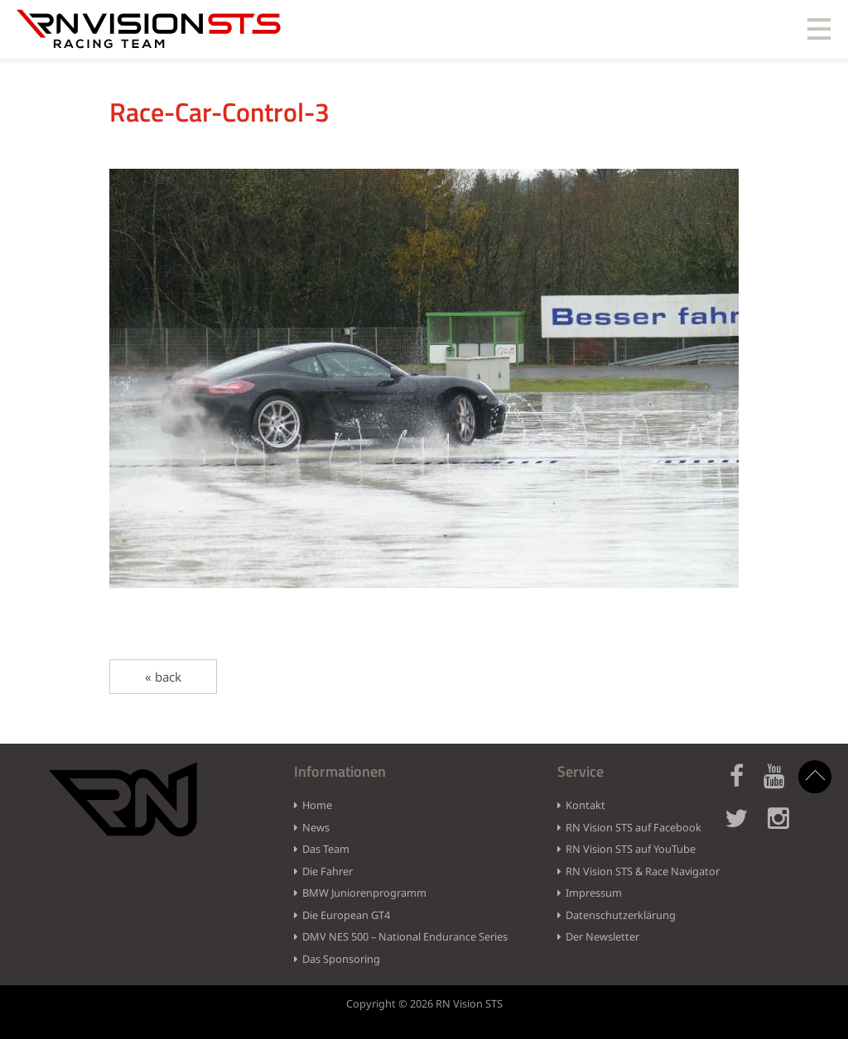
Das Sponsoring (341, 958)
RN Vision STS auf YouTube (631, 848)
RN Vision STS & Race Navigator (643, 871)
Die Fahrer (327, 871)
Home (317, 804)
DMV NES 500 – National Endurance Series (405, 936)
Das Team (325, 848)
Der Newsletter (602, 936)
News (316, 827)
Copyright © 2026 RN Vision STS (424, 1003)
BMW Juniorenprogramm (364, 892)
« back (163, 676)
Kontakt (585, 804)
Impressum (594, 892)
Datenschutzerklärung (621, 914)
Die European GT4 (346, 914)
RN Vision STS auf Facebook (633, 827)
